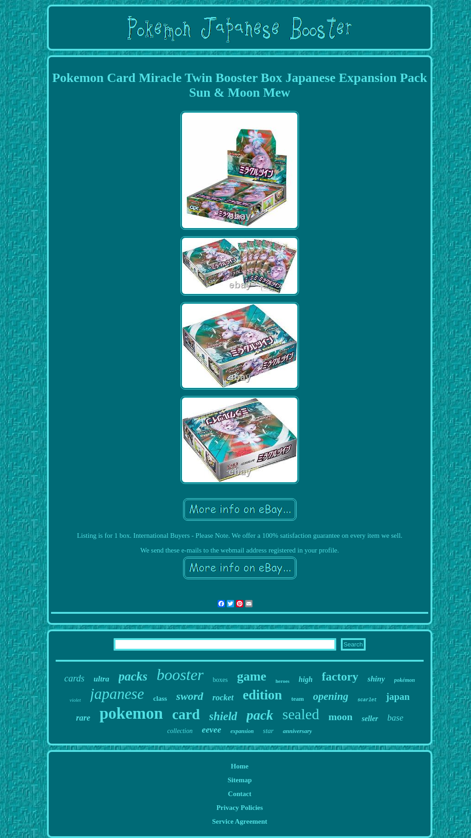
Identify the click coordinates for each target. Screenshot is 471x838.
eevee (211, 729)
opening (331, 696)
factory (340, 676)
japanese (117, 694)
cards (74, 678)
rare (83, 717)
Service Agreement (239, 821)
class (160, 698)
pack (260, 714)
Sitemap (240, 780)
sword (189, 696)
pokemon (131, 713)
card (186, 714)
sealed (300, 714)
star (268, 730)
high (305, 679)
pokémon (404, 680)
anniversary (297, 730)
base (395, 717)
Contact (240, 793)
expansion (242, 731)
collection (180, 730)
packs (133, 676)
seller (370, 718)
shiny (376, 679)
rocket (223, 697)
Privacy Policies (239, 807)
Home (239, 766)
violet (74, 700)
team (297, 698)
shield (223, 716)
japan (397, 696)
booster (180, 674)
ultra (101, 679)
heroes (282, 681)
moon (340, 716)
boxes (220, 679)
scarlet (367, 700)
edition (262, 694)
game (251, 676)
